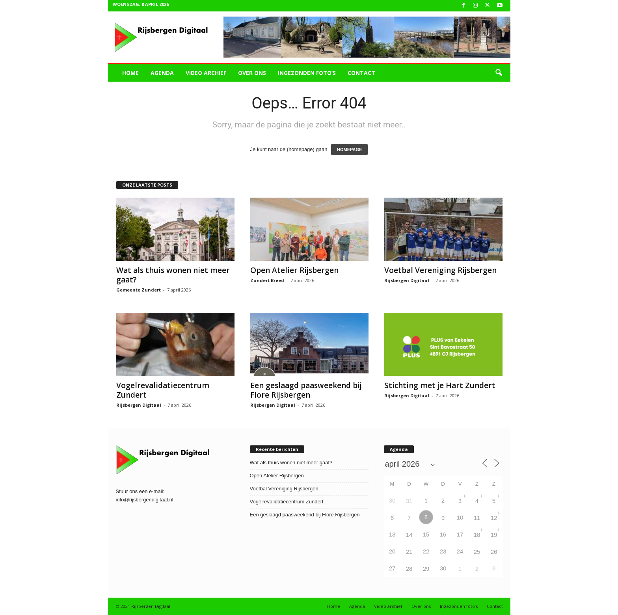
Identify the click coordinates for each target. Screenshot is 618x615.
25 (477, 551)
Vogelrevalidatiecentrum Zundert (162, 390)
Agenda (162, 73)
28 (409, 568)
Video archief (206, 73)
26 (494, 551)
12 (494, 517)
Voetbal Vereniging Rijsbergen (440, 270)
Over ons (252, 73)
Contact (361, 73)
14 (409, 534)
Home (130, 73)
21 (409, 551)
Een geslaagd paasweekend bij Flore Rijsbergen (306, 390)
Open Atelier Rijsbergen (294, 270)
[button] (498, 73)
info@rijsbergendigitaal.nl (144, 500)
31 (409, 500)
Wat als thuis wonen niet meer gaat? (173, 275)
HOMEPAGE (349, 149)
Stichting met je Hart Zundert (439, 385)
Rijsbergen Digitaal (406, 280)
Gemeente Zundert (138, 290)
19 (494, 534)
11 (477, 517)
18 (477, 534)
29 (426, 568)
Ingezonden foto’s (307, 73)
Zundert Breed (267, 280)
